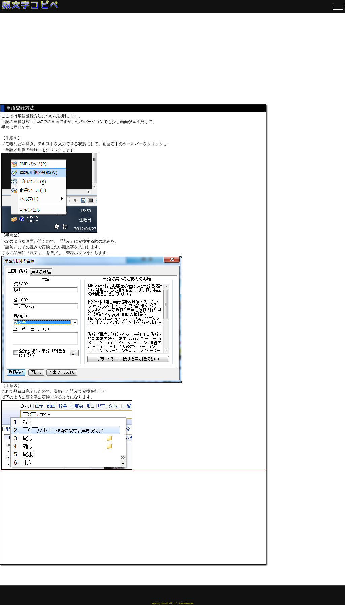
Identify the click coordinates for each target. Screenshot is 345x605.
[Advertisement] (133, 59)
